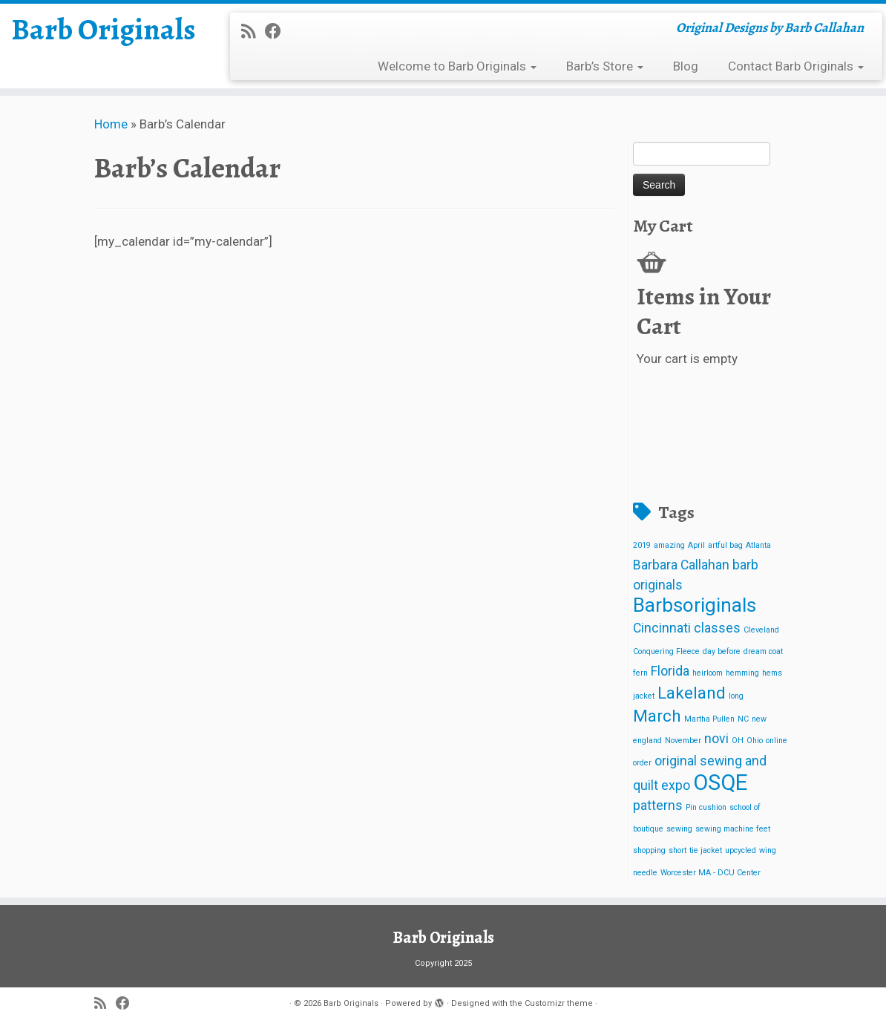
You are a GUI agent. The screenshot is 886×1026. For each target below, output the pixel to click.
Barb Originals (103, 30)
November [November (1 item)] (683, 740)
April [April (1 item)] (696, 545)
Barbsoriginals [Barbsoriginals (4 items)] (694, 605)
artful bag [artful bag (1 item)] (725, 545)
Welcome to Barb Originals (457, 66)
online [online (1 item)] (776, 740)
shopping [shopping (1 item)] (649, 850)
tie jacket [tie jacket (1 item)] (705, 850)
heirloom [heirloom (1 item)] (707, 673)
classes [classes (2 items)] (717, 628)
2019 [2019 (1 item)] (642, 545)
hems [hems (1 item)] (772, 673)
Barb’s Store (604, 66)
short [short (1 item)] (677, 850)
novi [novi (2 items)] (716, 738)
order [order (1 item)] (642, 763)
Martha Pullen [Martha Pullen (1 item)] (709, 719)
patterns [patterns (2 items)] (658, 805)
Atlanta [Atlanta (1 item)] (758, 545)
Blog (685, 66)
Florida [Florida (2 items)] (670, 671)
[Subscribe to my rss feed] (253, 31)
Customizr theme (559, 1003)
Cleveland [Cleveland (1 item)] (761, 630)
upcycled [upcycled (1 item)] (740, 850)
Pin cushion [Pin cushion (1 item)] (706, 807)
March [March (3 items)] (657, 715)
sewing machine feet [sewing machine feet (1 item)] (732, 829)
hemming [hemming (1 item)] (742, 673)
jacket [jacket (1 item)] (643, 696)
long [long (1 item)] (736, 696)
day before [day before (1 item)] (722, 651)
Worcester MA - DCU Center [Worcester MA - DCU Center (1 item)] (710, 873)
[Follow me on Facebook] (278, 31)
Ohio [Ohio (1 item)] (754, 740)
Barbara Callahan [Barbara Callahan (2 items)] (681, 565)
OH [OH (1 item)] (738, 740)
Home (111, 124)
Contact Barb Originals (796, 66)
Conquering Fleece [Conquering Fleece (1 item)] (666, 651)
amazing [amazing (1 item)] (669, 545)
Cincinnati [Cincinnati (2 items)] (662, 628)
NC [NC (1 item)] (743, 719)
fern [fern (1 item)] (640, 673)
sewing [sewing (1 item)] (679, 829)
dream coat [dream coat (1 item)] (763, 651)
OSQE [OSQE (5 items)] (720, 782)
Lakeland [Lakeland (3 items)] (691, 692)
